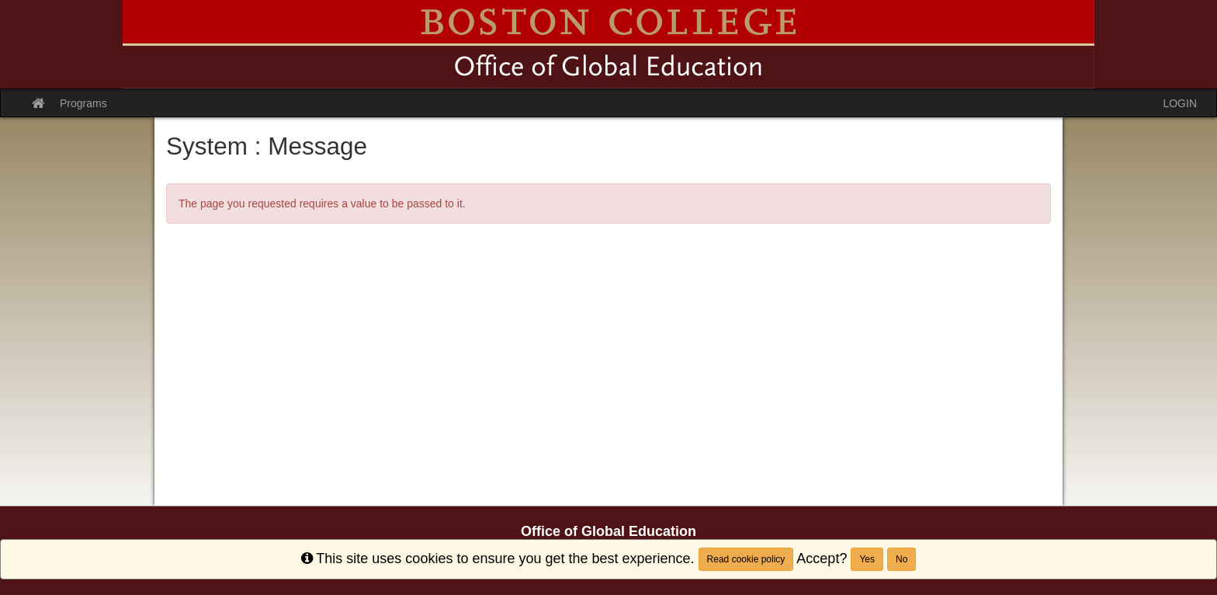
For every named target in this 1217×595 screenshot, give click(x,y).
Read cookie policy (746, 559)
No (901, 559)
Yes (867, 559)
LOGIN (1180, 103)
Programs (83, 103)
